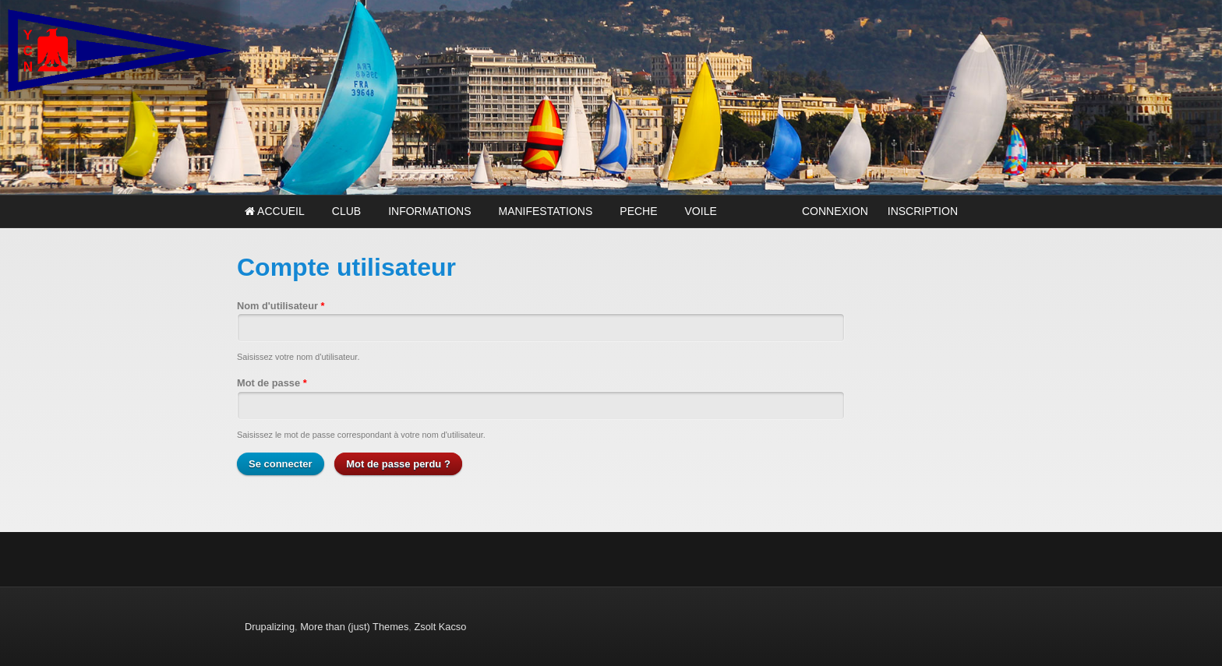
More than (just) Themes (354, 627)
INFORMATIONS (429, 211)
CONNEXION (835, 211)
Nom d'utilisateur (281, 306)
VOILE (701, 211)
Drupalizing (270, 627)
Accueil (275, 211)
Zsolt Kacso (440, 627)
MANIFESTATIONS (545, 211)
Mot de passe (272, 383)
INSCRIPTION (923, 211)
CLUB (346, 211)
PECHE (638, 211)
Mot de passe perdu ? (398, 464)
